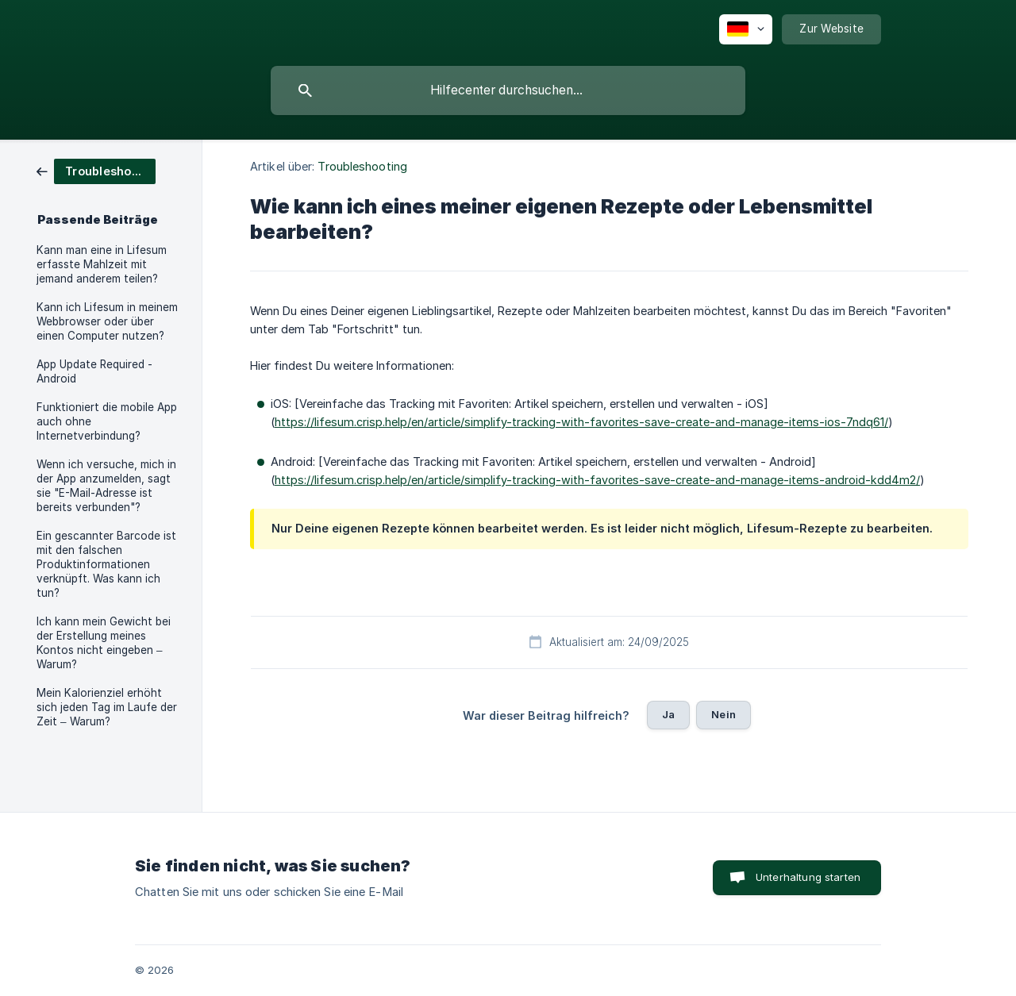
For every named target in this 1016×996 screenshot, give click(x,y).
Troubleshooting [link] (362, 166)
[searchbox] (508, 90)
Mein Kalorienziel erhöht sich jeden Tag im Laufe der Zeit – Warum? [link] (107, 707)
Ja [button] (668, 714)
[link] (96, 170)
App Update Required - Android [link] (94, 371)
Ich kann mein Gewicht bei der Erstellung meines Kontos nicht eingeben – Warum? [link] (104, 643)
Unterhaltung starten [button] (808, 877)
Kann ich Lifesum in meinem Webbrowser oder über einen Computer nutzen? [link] (107, 321)
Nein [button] (723, 714)
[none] (745, 29)
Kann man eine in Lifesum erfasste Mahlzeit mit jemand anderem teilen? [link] (102, 264)
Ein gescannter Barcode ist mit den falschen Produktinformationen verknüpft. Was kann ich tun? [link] (106, 564)
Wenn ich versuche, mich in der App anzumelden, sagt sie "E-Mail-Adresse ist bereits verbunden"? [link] (106, 485)
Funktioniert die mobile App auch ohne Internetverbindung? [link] (107, 421)
